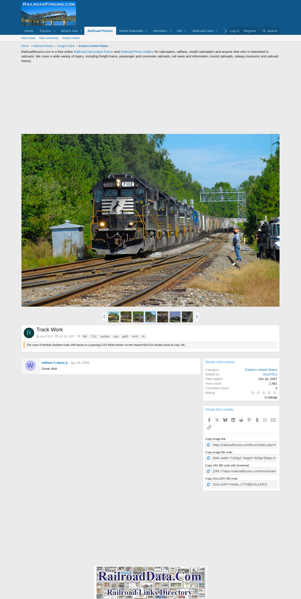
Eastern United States (261, 369)
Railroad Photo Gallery (137, 51)
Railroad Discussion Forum (93, 51)
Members (160, 31)
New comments (49, 38)
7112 (94, 336)
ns (143, 336)
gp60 (125, 336)
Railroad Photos (100, 31)
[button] (54, 31)
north (135, 336)
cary (116, 336)
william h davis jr (55, 362)
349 (84, 336)
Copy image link (215, 439)
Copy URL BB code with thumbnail (227, 464)
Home (29, 31)
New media (28, 38)
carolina (105, 336)
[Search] (270, 31)
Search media (71, 38)
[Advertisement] (150, 98)
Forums (45, 31)
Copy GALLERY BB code (221, 477)
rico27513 (46, 336)
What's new (69, 31)
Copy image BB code (218, 451)
